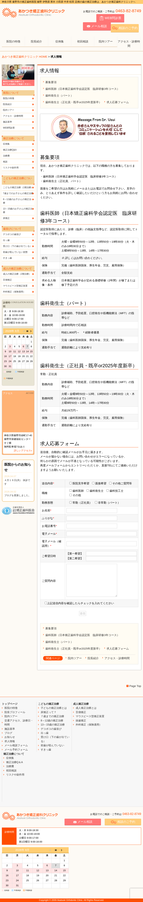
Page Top (135, 686)
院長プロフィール (14, 712)
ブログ (8, 732)
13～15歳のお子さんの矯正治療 (18, 210)
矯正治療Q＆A (14, 762)
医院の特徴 (13, 41)
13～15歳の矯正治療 (53, 724)
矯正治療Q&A (18, 150)
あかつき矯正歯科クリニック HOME (24, 56)
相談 (18, 162)
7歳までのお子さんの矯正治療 (18, 193)
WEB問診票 (110, 18)
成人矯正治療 (81, 703)
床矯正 (18, 218)
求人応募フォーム (118, 102)
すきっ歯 (18, 258)
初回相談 (82, 41)
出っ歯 (18, 240)
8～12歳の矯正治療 (52, 720)
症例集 (59, 41)
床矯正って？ (48, 712)
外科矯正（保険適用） (18, 292)
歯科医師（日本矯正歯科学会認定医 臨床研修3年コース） (82, 88)
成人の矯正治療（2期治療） (18, 274)
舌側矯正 (18, 280)
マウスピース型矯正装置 (18, 286)
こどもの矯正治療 (48, 703)
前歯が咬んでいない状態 (18, 252)
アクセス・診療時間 (129, 43)
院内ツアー (106, 41)
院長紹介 (36, 41)
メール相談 (97, 26)
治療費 (18, 156)
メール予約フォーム (16, 749)
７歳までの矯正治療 (52, 716)
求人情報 (9, 741)
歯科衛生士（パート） (59, 95)
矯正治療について (13, 753)
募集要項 (51, 82)
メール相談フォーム (16, 745)
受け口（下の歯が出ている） (18, 246)
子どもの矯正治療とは (54, 707)
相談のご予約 (125, 28)
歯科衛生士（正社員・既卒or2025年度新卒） (73, 102)
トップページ (9, 703)
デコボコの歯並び (18, 234)
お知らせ (9, 736)
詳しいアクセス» (23, 450)
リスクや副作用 (18, 167)
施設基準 (18, 122)
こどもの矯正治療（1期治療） (18, 187)
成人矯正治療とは (86, 707)
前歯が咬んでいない (52, 745)
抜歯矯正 (81, 720)
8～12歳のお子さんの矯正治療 (18, 201)
